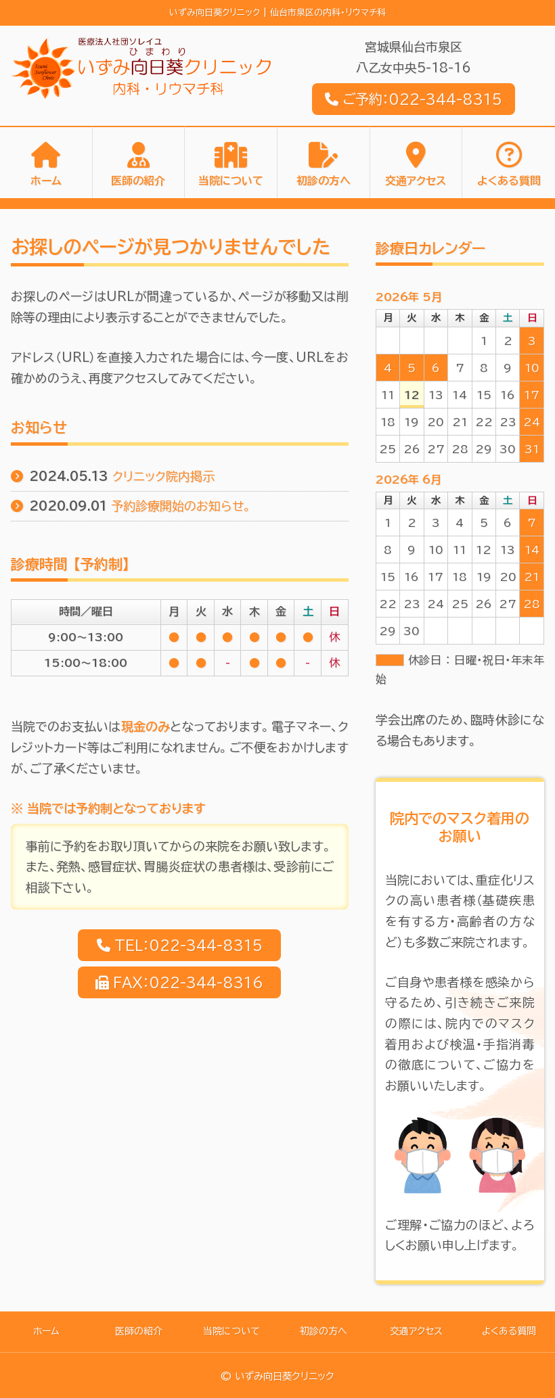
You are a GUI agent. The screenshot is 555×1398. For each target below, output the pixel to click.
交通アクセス (416, 181)
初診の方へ (323, 181)
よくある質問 (509, 181)
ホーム (46, 181)
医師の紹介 (138, 181)
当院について (230, 181)
